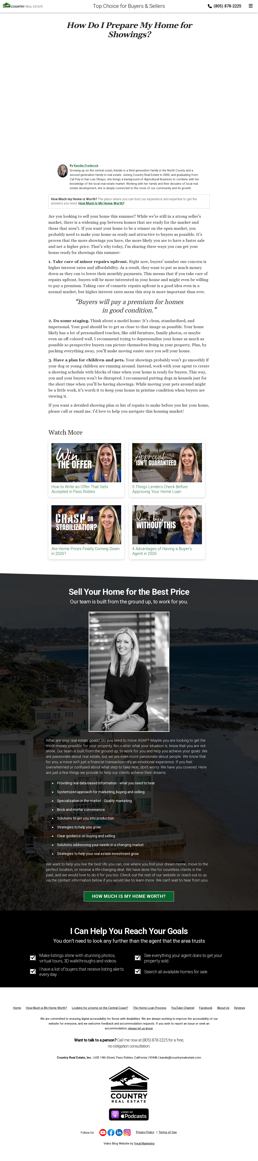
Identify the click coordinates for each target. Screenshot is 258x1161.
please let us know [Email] (140, 1028)
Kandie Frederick (86, 165)
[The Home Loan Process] (149, 1007)
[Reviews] (239, 1007)
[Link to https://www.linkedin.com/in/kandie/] (119, 1132)
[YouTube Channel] (182, 1007)
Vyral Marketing (144, 1143)
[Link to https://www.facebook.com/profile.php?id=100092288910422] (110, 1132)
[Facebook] (205, 1007)
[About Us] (223, 1007)
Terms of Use (168, 1132)
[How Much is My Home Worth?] (46, 1007)
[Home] (21, 5)
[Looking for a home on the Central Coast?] (100, 1007)
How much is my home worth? (101, 203)
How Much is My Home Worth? (129, 896)
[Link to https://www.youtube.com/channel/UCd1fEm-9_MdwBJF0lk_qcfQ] (102, 1132)
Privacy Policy (145, 1132)
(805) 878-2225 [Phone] (225, 6)
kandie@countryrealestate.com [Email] (180, 1057)
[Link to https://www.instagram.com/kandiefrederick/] (127, 1132)
